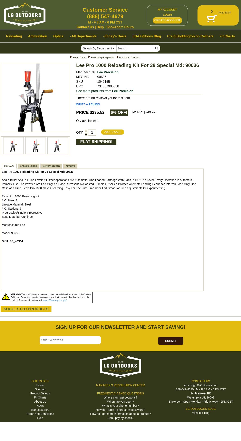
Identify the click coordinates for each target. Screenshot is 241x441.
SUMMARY (9, 166)
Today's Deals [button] (114, 36)
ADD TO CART (112, 132)
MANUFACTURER (51, 166)
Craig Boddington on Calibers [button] (190, 36)
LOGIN (167, 14)
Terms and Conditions (40, 413)
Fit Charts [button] (227, 36)
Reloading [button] (14, 36)
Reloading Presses (129, 57)
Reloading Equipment (102, 57)
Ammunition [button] (37, 36)
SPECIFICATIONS (28, 166)
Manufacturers (40, 409)
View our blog (201, 412)
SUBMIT (170, 341)
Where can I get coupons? (120, 397)
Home (40, 385)
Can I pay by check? (121, 418)
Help (100, 27)
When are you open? (120, 401)
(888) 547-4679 (105, 16)
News (40, 405)
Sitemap (40, 389)
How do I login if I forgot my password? (120, 409)
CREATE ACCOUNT (167, 20)
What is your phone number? (120, 405)
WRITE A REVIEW (88, 104)
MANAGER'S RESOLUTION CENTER (120, 385)
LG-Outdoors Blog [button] (147, 36)
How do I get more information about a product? (120, 413)
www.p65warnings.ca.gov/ (55, 300)
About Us (40, 401)
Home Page (79, 57)
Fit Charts (40, 397)
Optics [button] (58, 36)
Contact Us (85, 27)
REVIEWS (70, 166)
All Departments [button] (83, 36)
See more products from (104, 91)
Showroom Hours (120, 27)
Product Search (40, 393)
